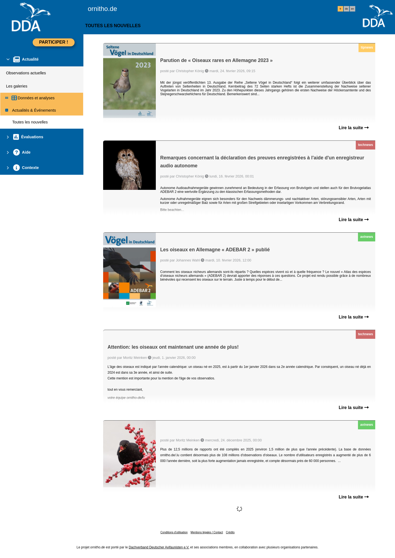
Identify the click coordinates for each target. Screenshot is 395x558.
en (352, 8)
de (346, 8)
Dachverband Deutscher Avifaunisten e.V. (159, 547)
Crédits (230, 532)
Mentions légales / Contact (207, 532)
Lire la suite (354, 128)
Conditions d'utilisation (174, 532)
